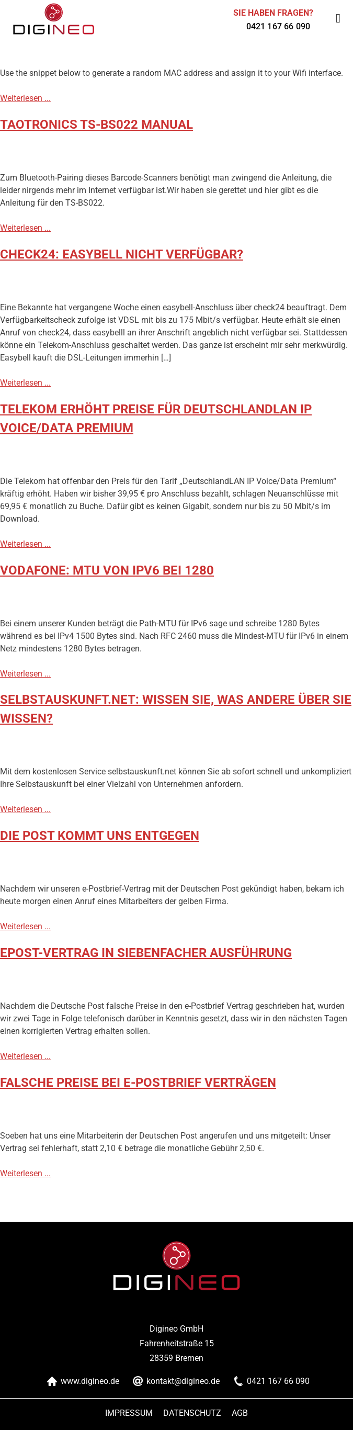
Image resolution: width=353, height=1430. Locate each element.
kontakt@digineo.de (183, 1381)
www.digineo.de (90, 1381)
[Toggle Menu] (338, 18)
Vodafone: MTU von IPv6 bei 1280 (107, 570)
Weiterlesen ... (25, 98)
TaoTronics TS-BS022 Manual (96, 124)
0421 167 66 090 (278, 26)
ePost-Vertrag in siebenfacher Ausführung (146, 952)
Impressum (129, 1413)
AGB (240, 1413)
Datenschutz (192, 1413)
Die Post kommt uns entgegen (99, 835)
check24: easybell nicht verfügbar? (121, 254)
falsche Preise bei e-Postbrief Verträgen (138, 1082)
